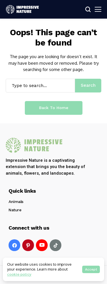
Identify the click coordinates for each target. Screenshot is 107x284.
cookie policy (19, 274)
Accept (91, 269)
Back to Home (53, 107)
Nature (15, 210)
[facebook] (14, 245)
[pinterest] (28, 245)
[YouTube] (42, 245)
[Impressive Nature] (34, 145)
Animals (16, 201)
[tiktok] (55, 245)
